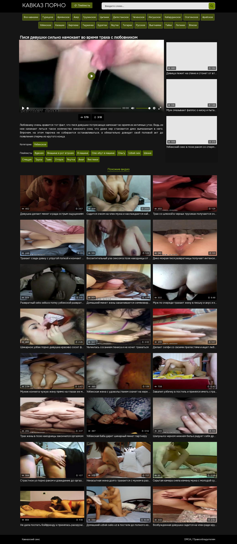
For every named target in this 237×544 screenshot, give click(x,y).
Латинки (180, 25)
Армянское (63, 17)
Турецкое (47, 17)
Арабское (207, 17)
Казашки (59, 25)
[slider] (74, 108)
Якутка (71, 159)
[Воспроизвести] (23, 108)
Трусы (38, 159)
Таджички (88, 25)
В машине (82, 153)
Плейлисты (82, 5)
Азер (76, 17)
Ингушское (155, 17)
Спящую (27, 159)
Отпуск (59, 159)
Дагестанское (121, 17)
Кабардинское (173, 17)
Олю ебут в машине (103, 153)
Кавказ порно (44, 5)
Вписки (193, 25)
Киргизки (73, 25)
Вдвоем (39, 153)
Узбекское (45, 25)
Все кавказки (31, 17)
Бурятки (102, 25)
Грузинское (89, 17)
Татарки (127, 25)
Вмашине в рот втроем (60, 153)
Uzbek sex (134, 153)
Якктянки (92, 159)
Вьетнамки (155, 25)
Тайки (168, 25)
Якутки (115, 25)
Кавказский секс (31, 539)
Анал (81, 159)
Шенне (147, 153)
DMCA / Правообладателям (199, 539)
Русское (140, 25)
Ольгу (121, 153)
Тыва (48, 159)
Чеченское (139, 17)
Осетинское (191, 17)
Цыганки (104, 17)
